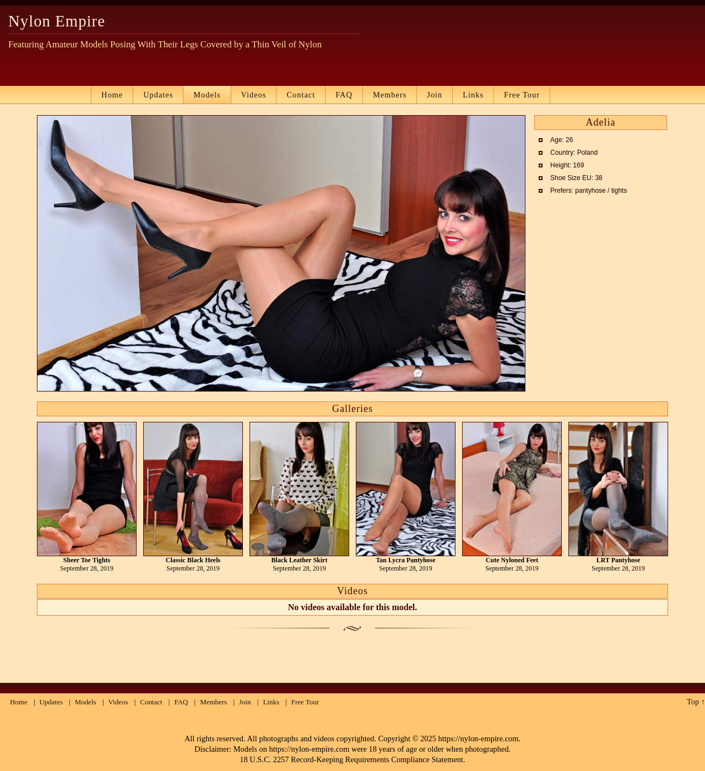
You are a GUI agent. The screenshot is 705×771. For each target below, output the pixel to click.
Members (389, 94)
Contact (300, 94)
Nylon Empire (56, 21)
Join (434, 94)
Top (693, 701)
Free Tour (522, 94)
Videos (254, 94)
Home (112, 94)
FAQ (343, 94)
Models (206, 94)
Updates (158, 94)
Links (473, 94)
